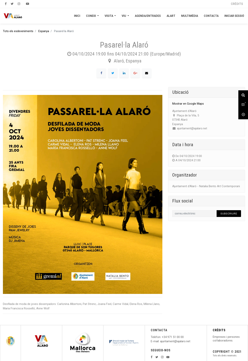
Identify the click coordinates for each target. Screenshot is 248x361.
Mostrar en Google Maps (188, 103)
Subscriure (228, 213)
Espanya (43, 31)
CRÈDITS (219, 330)
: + (162, 337)
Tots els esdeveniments (18, 31)
